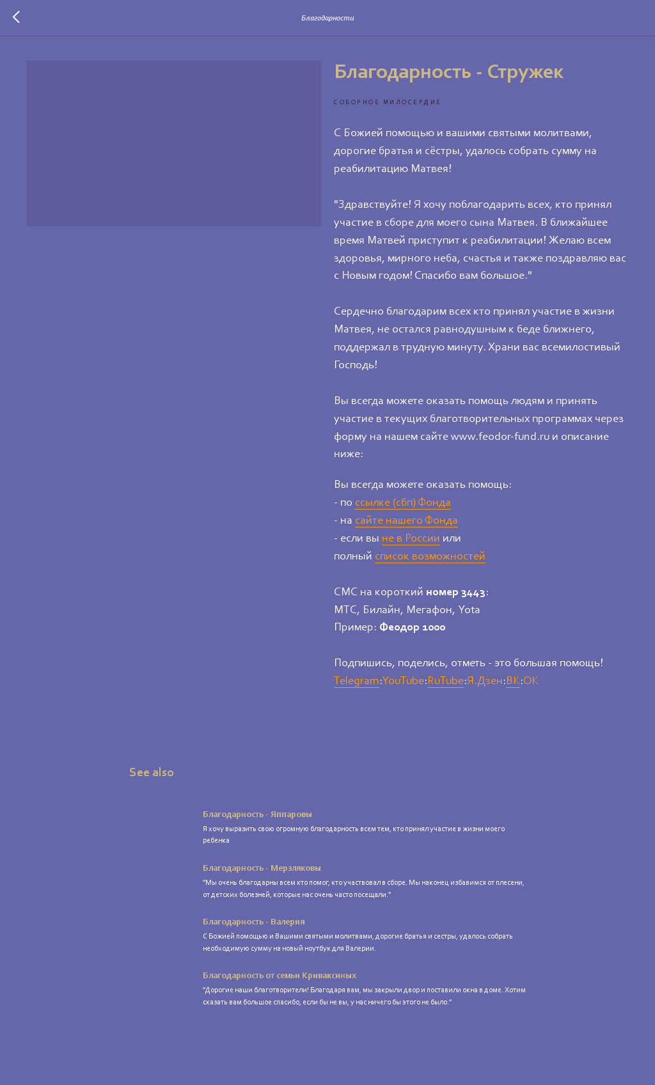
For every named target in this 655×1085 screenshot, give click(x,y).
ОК (531, 681)
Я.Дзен (485, 681)
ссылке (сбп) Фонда (403, 503)
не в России (411, 539)
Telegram (356, 681)
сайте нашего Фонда (406, 521)
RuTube (445, 681)
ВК (513, 681)
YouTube (403, 681)
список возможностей (430, 557)
